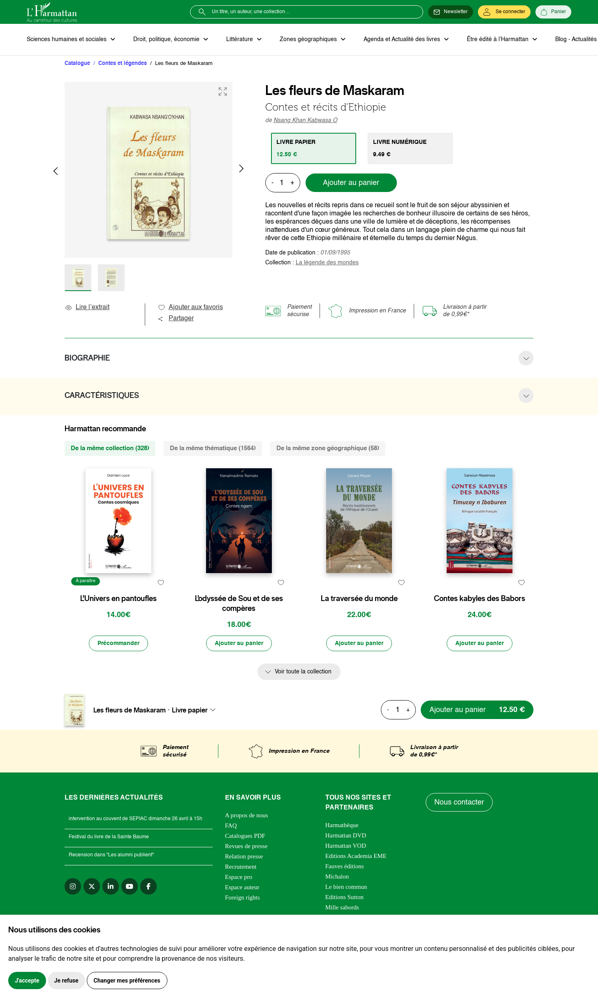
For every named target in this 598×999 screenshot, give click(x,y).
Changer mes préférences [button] (127, 980)
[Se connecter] (504, 11)
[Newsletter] (450, 11)
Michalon (337, 876)
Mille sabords (342, 907)
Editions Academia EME (356, 856)
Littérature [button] (240, 39)
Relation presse (244, 856)
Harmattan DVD (345, 835)
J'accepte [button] (27, 980)
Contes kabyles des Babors (479, 599)
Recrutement (241, 866)
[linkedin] (110, 886)
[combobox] (196, 710)
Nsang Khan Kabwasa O (305, 120)
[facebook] (148, 886)
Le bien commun (346, 886)
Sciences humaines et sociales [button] (67, 39)
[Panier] (553, 11)
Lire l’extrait (87, 307)
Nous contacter (459, 802)
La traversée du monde (359, 599)
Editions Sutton (344, 897)
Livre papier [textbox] (190, 710)
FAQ (231, 825)
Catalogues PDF (245, 835)
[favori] (160, 582)
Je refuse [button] (66, 980)
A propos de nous (246, 815)
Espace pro (238, 877)
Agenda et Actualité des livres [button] (403, 39)
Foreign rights (242, 897)
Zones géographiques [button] (309, 39)
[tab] (313, 148)
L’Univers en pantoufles (118, 599)
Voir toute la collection (303, 672)
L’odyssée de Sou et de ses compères (239, 603)
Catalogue (77, 63)
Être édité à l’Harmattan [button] (498, 39)
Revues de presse (246, 846)
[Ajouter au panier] (239, 643)
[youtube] (129, 886)
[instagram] (73, 886)
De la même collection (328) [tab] (110, 448)
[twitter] (91, 886)
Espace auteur (242, 887)
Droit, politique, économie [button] (167, 39)
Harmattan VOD (345, 845)
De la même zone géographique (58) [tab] (327, 448)
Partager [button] (176, 318)
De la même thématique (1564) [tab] (213, 448)
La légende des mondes (327, 263)
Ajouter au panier (351, 183)
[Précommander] (118, 643)
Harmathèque (342, 825)
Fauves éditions (344, 866)
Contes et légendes (122, 63)
